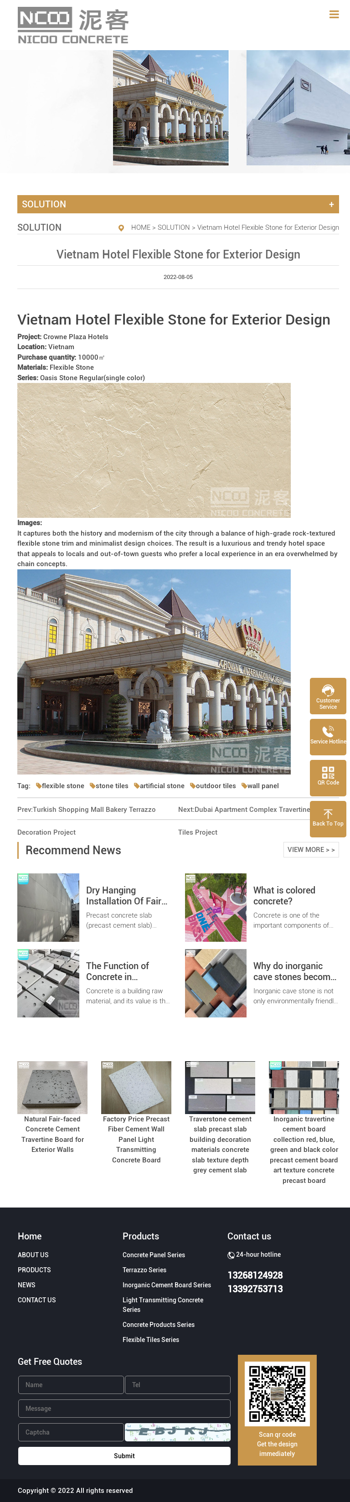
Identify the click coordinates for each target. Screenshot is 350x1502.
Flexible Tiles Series (151, 1339)
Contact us (249, 1236)
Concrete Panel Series (154, 1255)
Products (141, 1236)
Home (29, 1236)
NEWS (27, 1285)
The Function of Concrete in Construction (117, 976)
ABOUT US (33, 1255)
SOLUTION (174, 227)
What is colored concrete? (284, 896)
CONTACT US (37, 1300)
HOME (140, 227)
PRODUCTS (34, 1270)
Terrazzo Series (144, 1270)
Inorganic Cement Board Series (167, 1285)
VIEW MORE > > (311, 850)
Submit (124, 1456)
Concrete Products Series (159, 1324)
